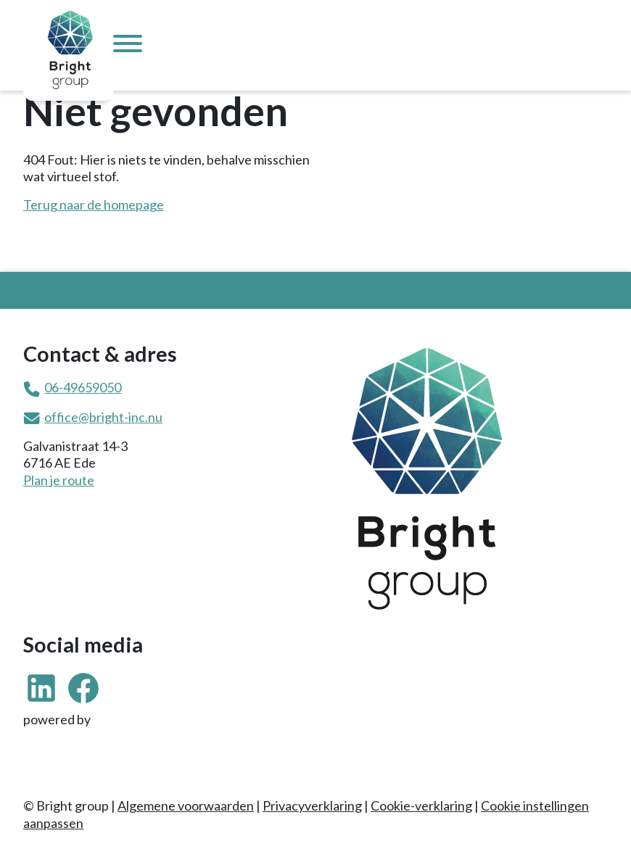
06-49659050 (82, 387)
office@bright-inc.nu (103, 417)
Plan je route (58, 480)
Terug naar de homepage (93, 204)
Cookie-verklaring (421, 805)
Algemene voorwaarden (185, 805)
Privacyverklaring (312, 805)
